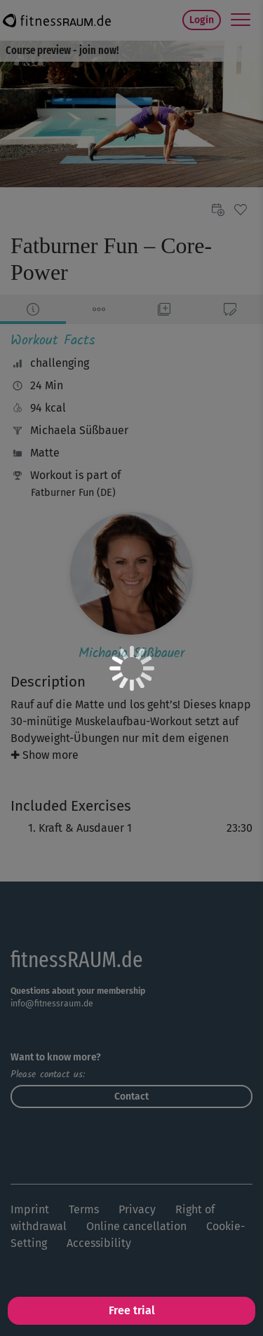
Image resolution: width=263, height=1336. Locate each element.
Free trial (132, 1310)
